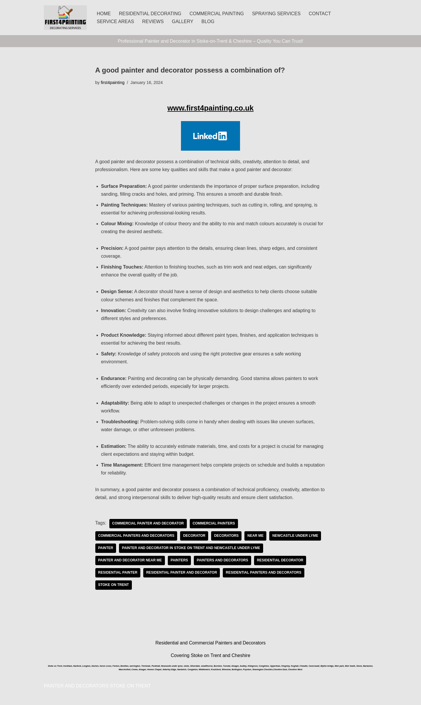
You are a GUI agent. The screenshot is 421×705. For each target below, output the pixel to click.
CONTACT (321, 13)
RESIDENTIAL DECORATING (150, 13)
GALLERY (183, 21)
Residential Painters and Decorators (264, 574)
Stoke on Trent (113, 586)
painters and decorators (223, 562)
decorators (227, 537)
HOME (104, 13)
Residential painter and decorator (181, 574)
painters (179, 562)
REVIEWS (153, 21)
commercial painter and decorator (148, 525)
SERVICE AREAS (115, 21)
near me (256, 537)
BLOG (208, 21)
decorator (195, 537)
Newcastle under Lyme (296, 537)
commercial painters (214, 525)
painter (105, 550)
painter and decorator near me (130, 562)
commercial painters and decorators (136, 537)
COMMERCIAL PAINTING (217, 13)
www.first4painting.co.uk (211, 108)
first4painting (113, 82)
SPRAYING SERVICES (277, 13)
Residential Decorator (280, 562)
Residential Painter (118, 574)
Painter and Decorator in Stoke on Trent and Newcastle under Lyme (191, 550)
